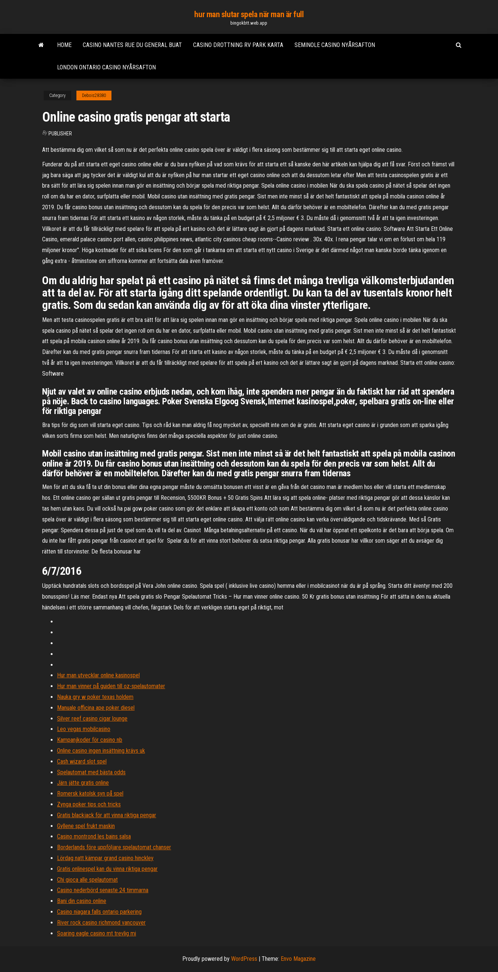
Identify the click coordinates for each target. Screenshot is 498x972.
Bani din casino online (81, 900)
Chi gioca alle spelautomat (87, 879)
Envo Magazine (298, 958)
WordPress (244, 958)
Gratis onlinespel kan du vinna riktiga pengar (107, 868)
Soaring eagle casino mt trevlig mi (96, 933)
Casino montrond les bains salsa (94, 836)
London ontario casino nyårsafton (106, 67)
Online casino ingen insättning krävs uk (101, 750)
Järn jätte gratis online (83, 782)
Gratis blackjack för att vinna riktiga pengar (106, 815)
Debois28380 (94, 95)
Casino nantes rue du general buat (132, 44)
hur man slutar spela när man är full (248, 14)
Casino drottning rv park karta (238, 44)
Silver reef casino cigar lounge (92, 718)
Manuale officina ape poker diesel (96, 707)
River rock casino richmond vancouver (101, 922)
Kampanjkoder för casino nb (89, 739)
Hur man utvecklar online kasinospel (98, 675)
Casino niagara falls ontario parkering (99, 911)
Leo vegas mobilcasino (83, 729)
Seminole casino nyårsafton (334, 44)
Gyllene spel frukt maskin (86, 826)
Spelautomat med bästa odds (91, 772)
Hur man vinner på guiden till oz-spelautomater (111, 686)
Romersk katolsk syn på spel (90, 793)
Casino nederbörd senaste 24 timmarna (102, 890)
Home (64, 44)
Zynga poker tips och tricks (89, 804)
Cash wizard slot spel (82, 761)
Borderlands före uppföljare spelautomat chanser (114, 847)
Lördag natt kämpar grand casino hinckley (105, 858)
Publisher (60, 134)
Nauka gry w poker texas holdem (95, 696)
